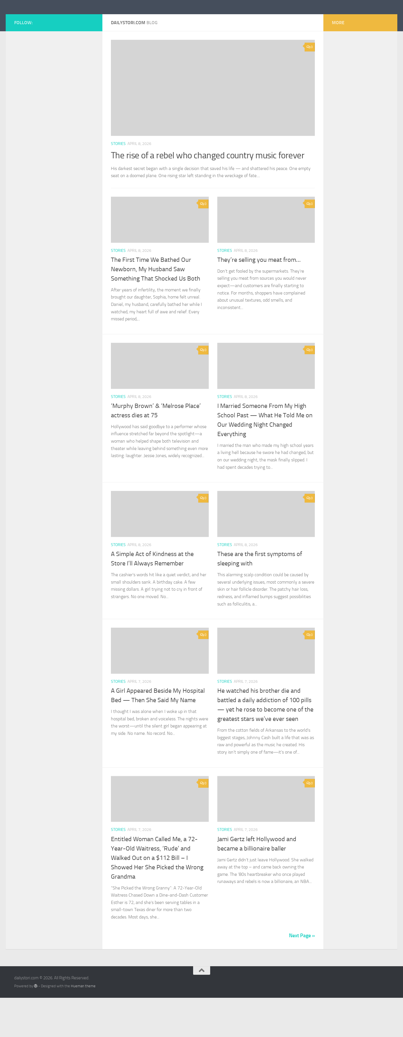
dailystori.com (49, 20)
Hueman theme (83, 1025)
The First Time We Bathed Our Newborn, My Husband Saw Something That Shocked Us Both (155, 308)
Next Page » (302, 974)
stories (118, 169)
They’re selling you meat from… (259, 298)
